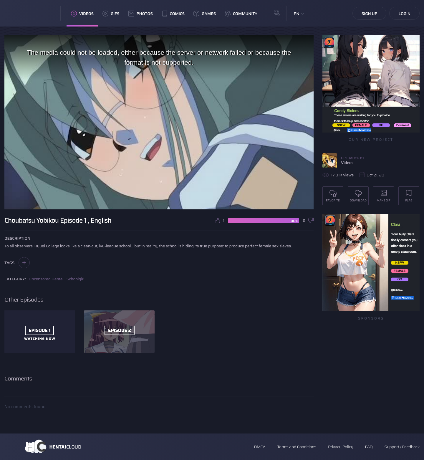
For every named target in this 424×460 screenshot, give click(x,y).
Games (204, 13)
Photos (140, 13)
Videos (82, 13)
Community (241, 13)
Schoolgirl (76, 279)
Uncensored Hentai (46, 279)
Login (404, 13)
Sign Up (369, 13)
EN (296, 13)
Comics (173, 13)
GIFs (111, 13)
